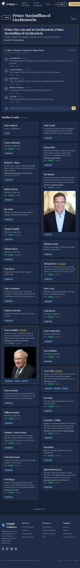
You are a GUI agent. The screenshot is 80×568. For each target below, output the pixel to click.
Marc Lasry (49, 288)
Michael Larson (51, 243)
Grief (56, 4)
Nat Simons (49, 174)
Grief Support (47, 527)
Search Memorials (26, 4)
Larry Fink (49, 370)
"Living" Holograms (37, 4)
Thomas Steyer (11, 248)
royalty (7, 133)
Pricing (48, 4)
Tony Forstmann (11, 288)
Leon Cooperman (52, 330)
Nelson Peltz (49, 147)
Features (14, 4)
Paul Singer (9, 479)
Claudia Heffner (56, 158)
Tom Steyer (9, 268)
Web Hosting (34, 560)
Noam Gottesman (12, 142)
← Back (6, 17)
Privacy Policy (68, 534)
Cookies (75, 560)
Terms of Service (69, 537)
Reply (18, 66)
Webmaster (24, 560)
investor (25, 381)
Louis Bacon (49, 310)
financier (17, 381)
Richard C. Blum (11, 162)
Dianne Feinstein (16, 173)
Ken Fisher (49, 447)
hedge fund (8, 153)
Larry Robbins (50, 350)
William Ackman (11, 412)
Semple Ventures (13, 560)
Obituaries (25, 530)
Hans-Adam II (10, 125)
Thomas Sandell (11, 228)
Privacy (60, 560)
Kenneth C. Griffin (52, 420)
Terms (68, 560)
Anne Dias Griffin (68, 431)
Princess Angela (18, 40)
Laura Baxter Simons (57, 185)
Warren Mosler (11, 390)
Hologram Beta (27, 534)
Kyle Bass (48, 397)
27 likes (12, 102)
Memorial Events (27, 537)
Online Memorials (28, 527)
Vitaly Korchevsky (12, 310)
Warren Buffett (11, 330)
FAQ (43, 537)
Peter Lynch (49, 125)
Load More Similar (40, 505)
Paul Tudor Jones (12, 457)
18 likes (12, 75)
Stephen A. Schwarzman (15, 432)
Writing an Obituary (49, 530)
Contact (65, 530)
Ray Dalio (8, 209)
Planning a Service (48, 534)
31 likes (12, 93)
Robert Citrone (11, 189)
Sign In (62, 4)
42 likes (12, 84)
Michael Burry (50, 263)
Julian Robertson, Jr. (53, 469)
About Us (66, 527)
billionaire (57, 388)
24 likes (12, 66)
